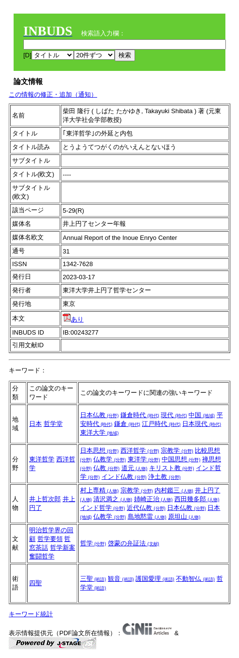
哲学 (93, 543)
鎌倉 (127, 423)
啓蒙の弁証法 (133, 543)
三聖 (93, 578)
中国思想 (181, 459)
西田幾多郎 (197, 499)
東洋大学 (99, 432)
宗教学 (177, 450)
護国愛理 (155, 578)
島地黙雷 (147, 516)
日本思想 (99, 450)
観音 (121, 578)
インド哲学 (102, 507)
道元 (134, 468)
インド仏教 (124, 476)
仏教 (106, 468)
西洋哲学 (139, 450)
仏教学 (109, 459)
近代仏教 (146, 507)
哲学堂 (53, 423)
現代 (174, 415)
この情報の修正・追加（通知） (53, 94)
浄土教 (164, 476)
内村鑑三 (173, 490)
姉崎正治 (153, 499)
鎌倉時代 (139, 415)
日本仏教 (99, 415)
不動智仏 (195, 578)
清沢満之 (112, 499)
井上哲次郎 (45, 499)
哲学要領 (50, 538)
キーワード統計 (31, 614)
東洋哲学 (41, 459)
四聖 (35, 583)
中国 (201, 415)
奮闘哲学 (41, 556)
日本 (35, 423)
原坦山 (184, 516)
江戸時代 (161, 423)
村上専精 (99, 490)
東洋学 (144, 459)
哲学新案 (62, 547)
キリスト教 (171, 468)
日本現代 (201, 423)
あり (73, 319)
